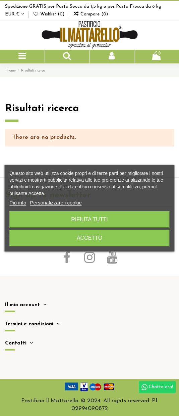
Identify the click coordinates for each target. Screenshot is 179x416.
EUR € (14, 14)
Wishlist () (49, 14)
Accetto (89, 238)
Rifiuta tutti (89, 219)
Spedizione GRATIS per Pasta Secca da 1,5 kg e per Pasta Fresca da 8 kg (83, 6)
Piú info (17, 202)
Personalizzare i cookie (56, 202)
